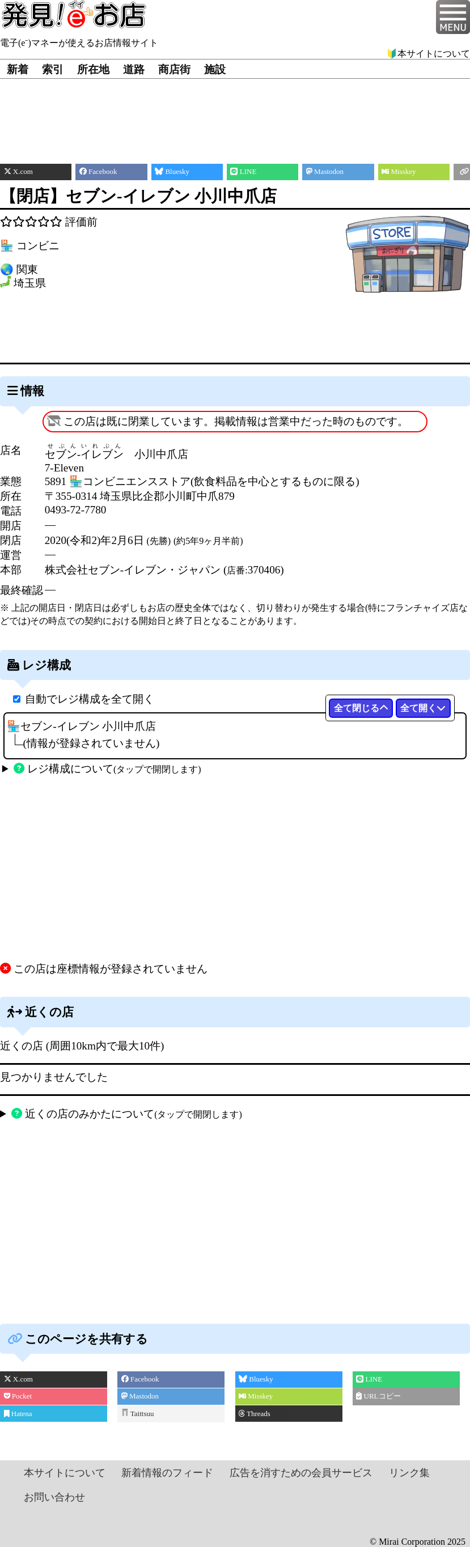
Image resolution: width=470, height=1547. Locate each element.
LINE (369, 1379)
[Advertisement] (235, 113)
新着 (17, 69)
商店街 (174, 69)
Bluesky (256, 1379)
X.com (18, 1379)
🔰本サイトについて (428, 53)
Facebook (140, 1379)
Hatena (18, 1413)
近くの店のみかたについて (126, 1114)
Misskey (256, 1396)
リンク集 (409, 1472)
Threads (254, 1413)
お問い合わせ (54, 1497)
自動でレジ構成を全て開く (89, 699)
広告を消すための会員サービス (301, 1472)
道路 (134, 69)
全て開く (423, 708)
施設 (215, 69)
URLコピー (378, 1396)
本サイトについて (64, 1472)
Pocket (18, 1396)
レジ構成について (107, 769)
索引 (52, 69)
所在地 (93, 69)
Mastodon (140, 1396)
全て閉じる (361, 708)
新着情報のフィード (167, 1472)
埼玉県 (30, 284)
